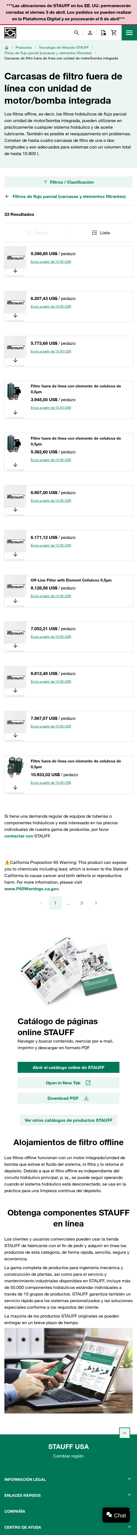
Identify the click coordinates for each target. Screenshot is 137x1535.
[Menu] (129, 32)
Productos (24, 47)
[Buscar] (76, 32)
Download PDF (68, 1098)
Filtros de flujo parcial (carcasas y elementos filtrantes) (47, 53)
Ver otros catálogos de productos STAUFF (68, 1120)
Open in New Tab (68, 1082)
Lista (100, 232)
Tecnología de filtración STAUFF (64, 47)
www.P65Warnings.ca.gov (31, 888)
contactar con (18, 836)
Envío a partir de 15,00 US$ (51, 261)
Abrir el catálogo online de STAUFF (68, 1067)
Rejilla (36, 232)
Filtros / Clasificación (68, 182)
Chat (120, 1515)
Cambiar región (68, 1456)
